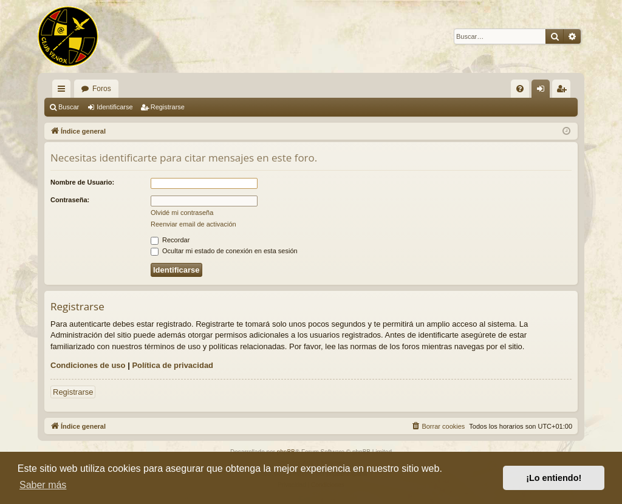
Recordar (170, 239)
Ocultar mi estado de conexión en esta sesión (224, 250)
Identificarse (114, 107)
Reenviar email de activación (193, 224)
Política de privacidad (172, 365)
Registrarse (168, 107)
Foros (101, 88)
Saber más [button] (42, 485)
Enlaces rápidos (63, 91)
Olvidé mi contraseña (182, 212)
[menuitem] (520, 89)
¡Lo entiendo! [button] (553, 478)
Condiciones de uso (88, 365)
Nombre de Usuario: (82, 182)
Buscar (68, 107)
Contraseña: (69, 199)
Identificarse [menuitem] (543, 91)
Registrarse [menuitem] (564, 91)
